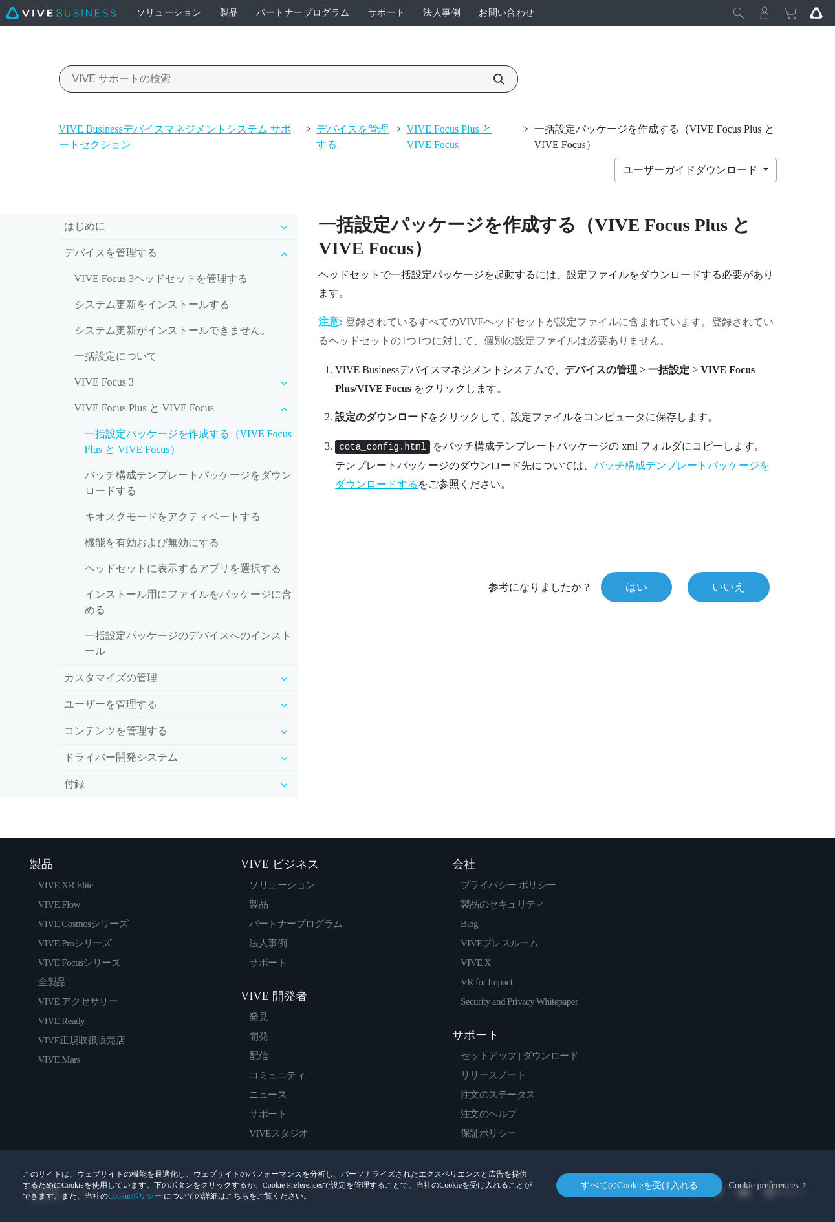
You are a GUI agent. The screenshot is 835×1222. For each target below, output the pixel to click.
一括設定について (115, 356)
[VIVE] (61, 12)
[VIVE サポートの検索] (491, 79)
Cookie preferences (764, 1185)
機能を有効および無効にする (152, 542)
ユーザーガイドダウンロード (691, 169)
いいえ (728, 587)
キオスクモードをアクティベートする (173, 516)
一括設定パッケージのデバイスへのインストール (188, 643)
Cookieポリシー (135, 1196)
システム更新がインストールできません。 (172, 330)
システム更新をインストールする (152, 304)
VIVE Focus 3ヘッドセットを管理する (161, 278)
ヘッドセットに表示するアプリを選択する (183, 568)
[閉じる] (739, 13)
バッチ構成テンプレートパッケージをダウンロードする (188, 483)
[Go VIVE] (816, 13)
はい (636, 587)
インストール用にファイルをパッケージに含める (188, 602)
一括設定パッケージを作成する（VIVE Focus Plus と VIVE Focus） (188, 441)
